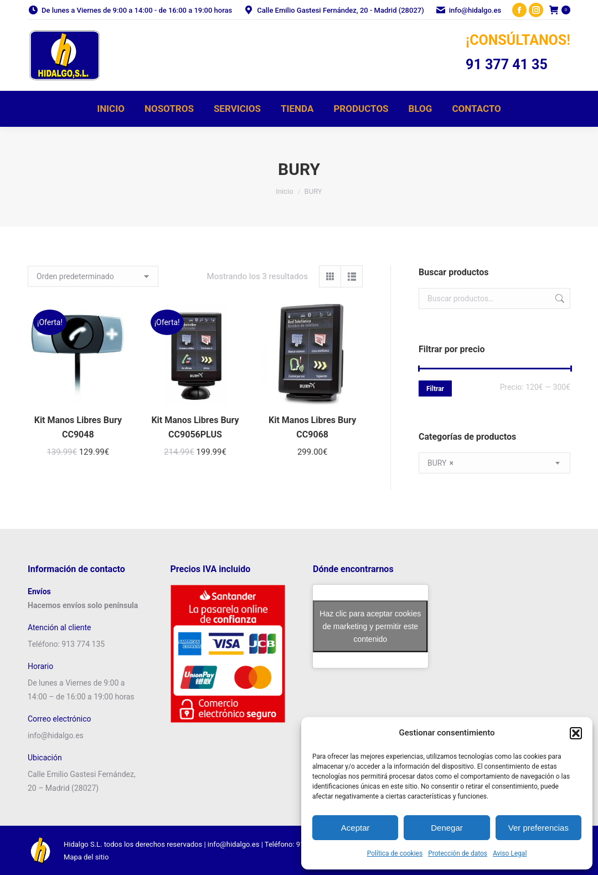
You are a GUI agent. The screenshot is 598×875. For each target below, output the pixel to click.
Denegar (447, 827)
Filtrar (435, 389)
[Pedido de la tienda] (93, 276)
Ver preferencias (538, 827)
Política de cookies (395, 853)
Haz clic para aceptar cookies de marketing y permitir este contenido (370, 626)
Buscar (558, 298)
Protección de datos (457, 853)
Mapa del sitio (86, 857)
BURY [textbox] (440, 463)
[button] (575, 733)
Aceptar (355, 827)
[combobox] (494, 462)
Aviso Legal (510, 853)
